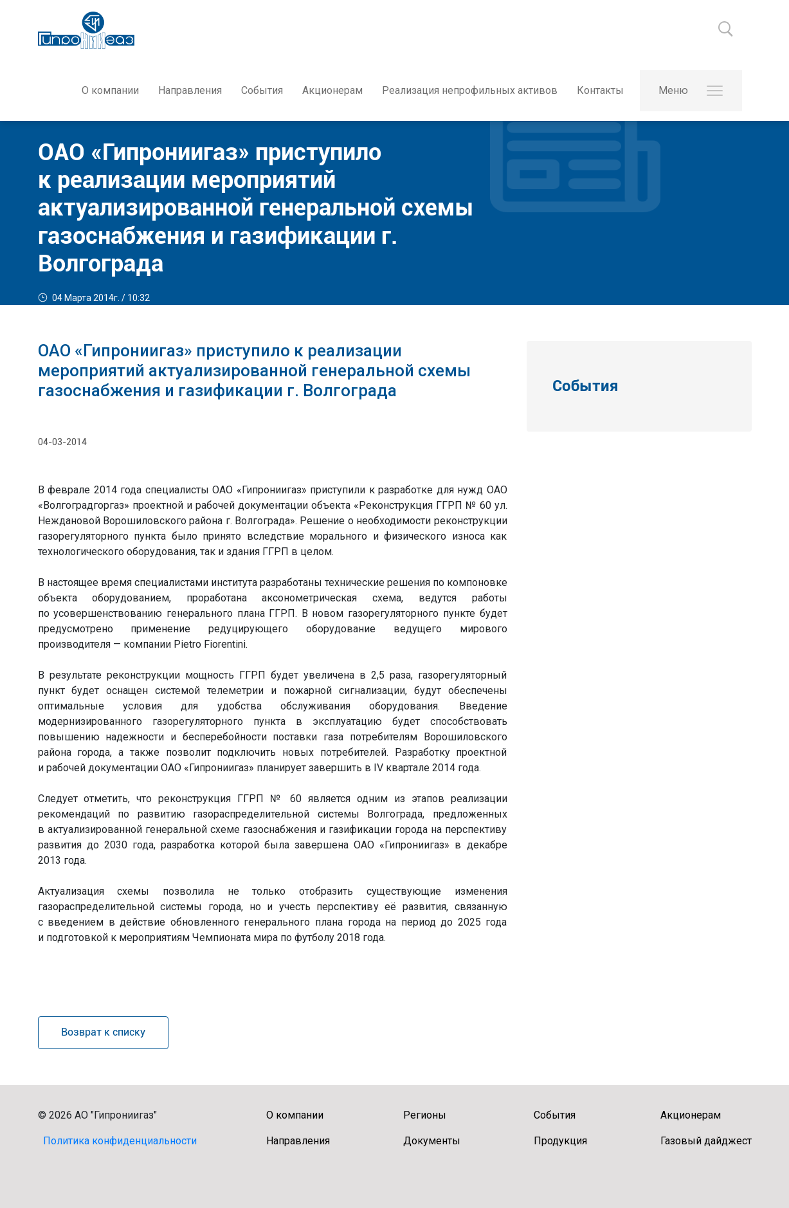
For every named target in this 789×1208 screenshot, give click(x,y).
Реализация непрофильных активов (469, 90)
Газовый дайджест (706, 1141)
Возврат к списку (103, 1032)
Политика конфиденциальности (120, 1141)
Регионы (424, 1115)
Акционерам (332, 90)
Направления (189, 90)
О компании (109, 90)
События (261, 90)
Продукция (560, 1141)
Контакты (599, 90)
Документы (431, 1141)
